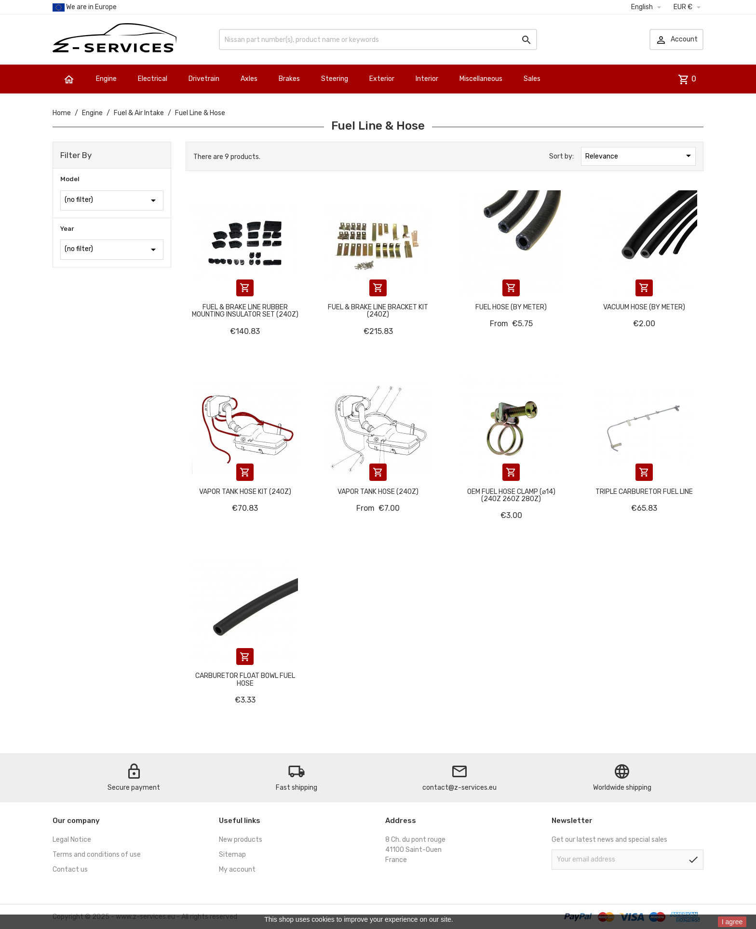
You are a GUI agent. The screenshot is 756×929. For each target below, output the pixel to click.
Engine (106, 79)
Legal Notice (72, 840)
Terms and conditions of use (97, 854)
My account (237, 869)
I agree (732, 922)
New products (240, 840)
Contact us (70, 869)
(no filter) (112, 200)
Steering (334, 79)
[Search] (378, 39)
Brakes (289, 79)
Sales (532, 79)
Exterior (381, 79)
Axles (249, 79)
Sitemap (232, 854)
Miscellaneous (480, 79)
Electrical (152, 79)
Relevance (639, 155)
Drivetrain (204, 79)
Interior (427, 79)
